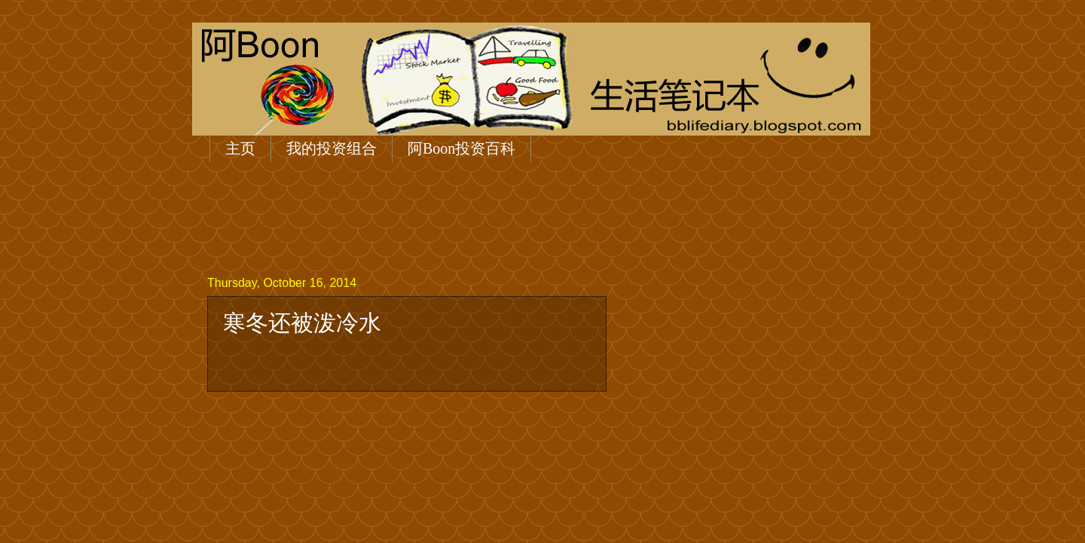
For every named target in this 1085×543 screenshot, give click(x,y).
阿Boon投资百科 (461, 148)
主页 (240, 148)
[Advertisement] (481, 216)
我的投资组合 (331, 148)
